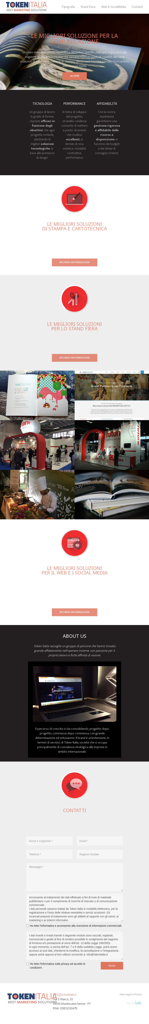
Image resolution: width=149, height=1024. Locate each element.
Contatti (137, 7)
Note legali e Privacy (131, 994)
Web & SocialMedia (113, 7)
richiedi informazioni (75, 263)
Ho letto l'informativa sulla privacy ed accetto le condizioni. (57, 965)
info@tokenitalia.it (65, 994)
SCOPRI (74, 76)
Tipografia (68, 7)
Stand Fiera (88, 7)
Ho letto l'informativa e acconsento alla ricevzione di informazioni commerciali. (76, 925)
